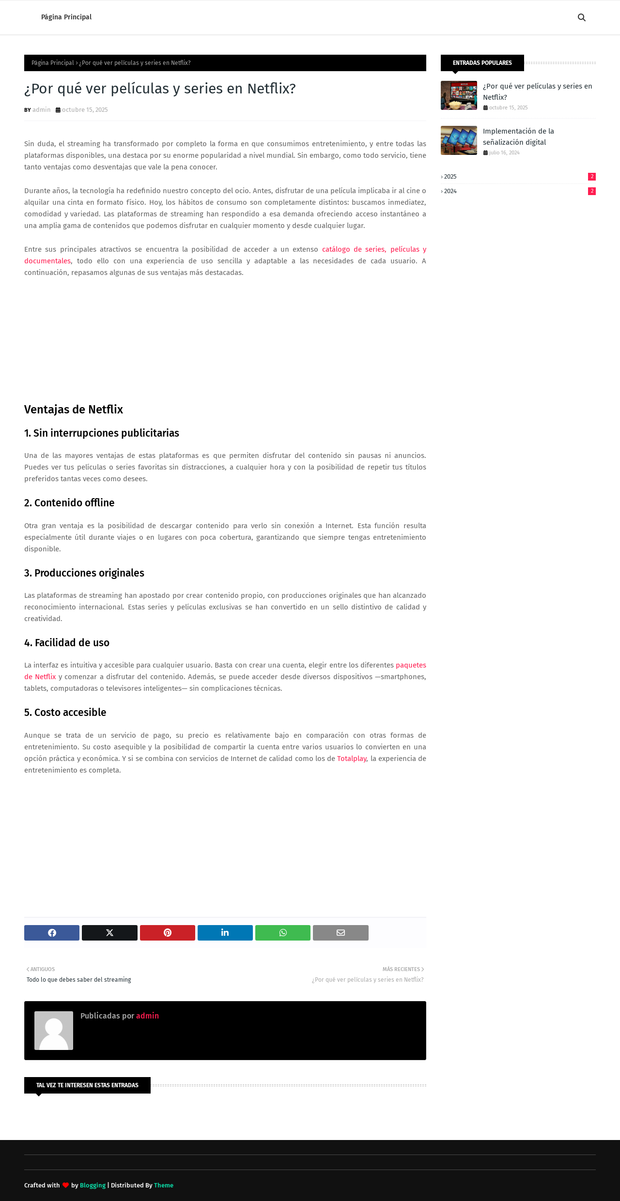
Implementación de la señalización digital (518, 137)
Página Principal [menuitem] (66, 17)
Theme (163, 1185)
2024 (520, 191)
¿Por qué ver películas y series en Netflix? (537, 92)
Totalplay (351, 758)
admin (41, 109)
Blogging (93, 1185)
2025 (520, 176)
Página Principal (52, 63)
